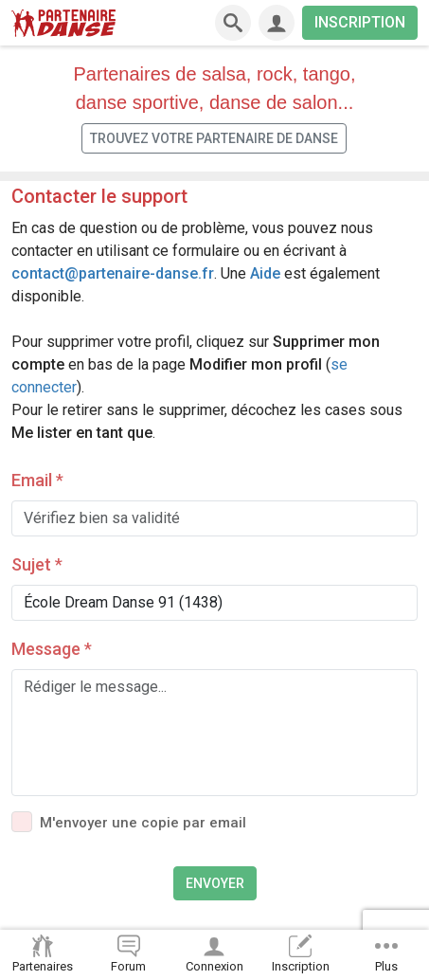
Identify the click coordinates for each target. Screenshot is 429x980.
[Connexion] (277, 23)
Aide (265, 273)
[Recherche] (233, 23)
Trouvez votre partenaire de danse (214, 138)
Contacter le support (99, 196)
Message (51, 649)
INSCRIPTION (359, 22)
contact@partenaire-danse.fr (112, 273)
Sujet (37, 564)
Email (37, 480)
